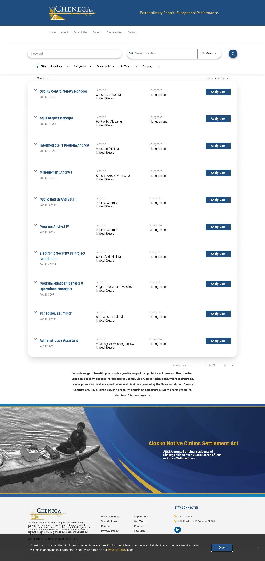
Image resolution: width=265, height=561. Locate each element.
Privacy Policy (110, 530)
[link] (132, 94)
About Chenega (111, 516)
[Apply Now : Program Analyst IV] (218, 227)
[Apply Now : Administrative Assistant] (218, 341)
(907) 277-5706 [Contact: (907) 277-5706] (185, 516)
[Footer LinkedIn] (177, 530)
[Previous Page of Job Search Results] (225, 365)
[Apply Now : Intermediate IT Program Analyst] (218, 146)
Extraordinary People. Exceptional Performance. (179, 13)
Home (52, 32)
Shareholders (114, 32)
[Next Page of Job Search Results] (232, 365)
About (64, 32)
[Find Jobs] (233, 54)
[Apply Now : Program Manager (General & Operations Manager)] (218, 284)
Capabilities (80, 32)
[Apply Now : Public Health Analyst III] (218, 200)
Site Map (139, 530)
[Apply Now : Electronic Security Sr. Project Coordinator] (218, 254)
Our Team (140, 521)
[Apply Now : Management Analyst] (218, 173)
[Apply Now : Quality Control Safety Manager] (218, 92)
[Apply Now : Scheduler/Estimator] (218, 314)
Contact (132, 32)
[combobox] (74, 53)
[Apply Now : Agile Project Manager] (218, 118)
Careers (97, 32)
